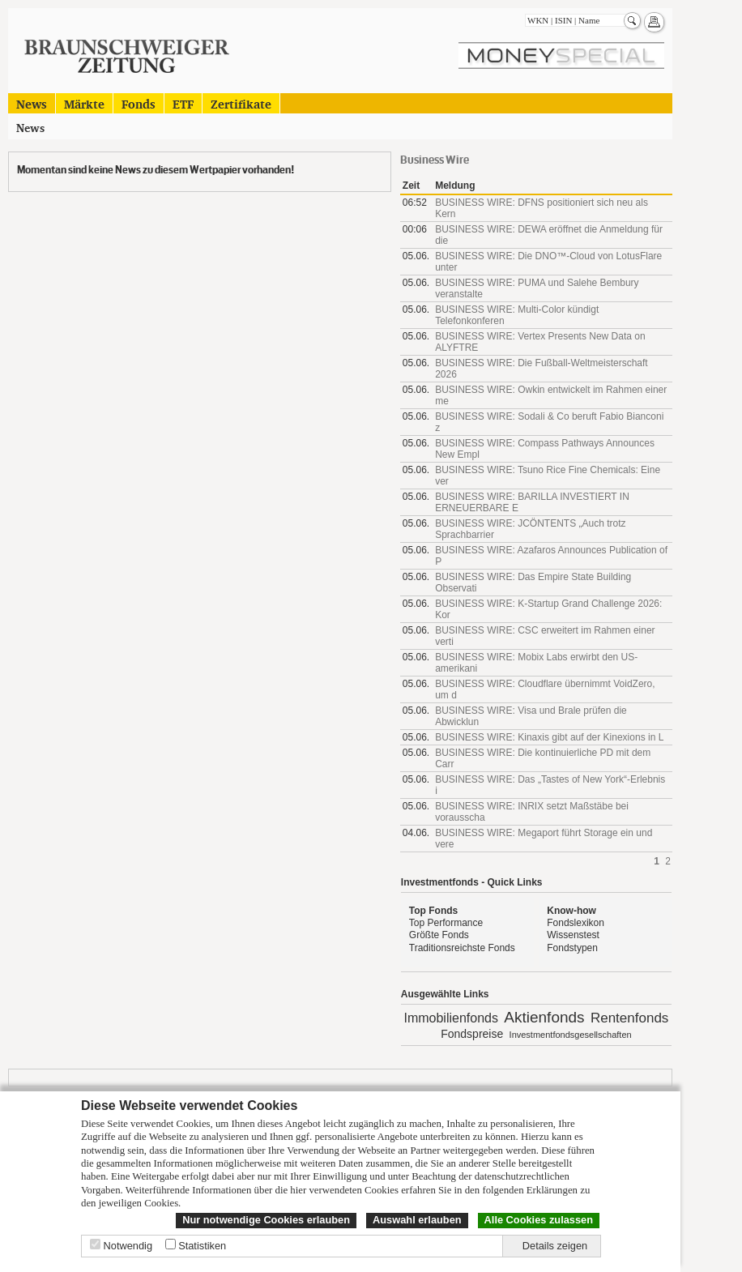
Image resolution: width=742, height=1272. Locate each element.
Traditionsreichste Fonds (462, 948)
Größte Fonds (439, 935)
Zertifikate (241, 103)
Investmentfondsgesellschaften (571, 1034)
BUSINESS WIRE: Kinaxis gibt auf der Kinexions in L (549, 737)
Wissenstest (573, 935)
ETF (183, 103)
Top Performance (446, 922)
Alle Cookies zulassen (538, 1220)
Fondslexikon (575, 922)
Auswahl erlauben (417, 1220)
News (31, 103)
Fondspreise (472, 1033)
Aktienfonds (544, 1017)
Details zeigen (554, 1246)
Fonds (139, 103)
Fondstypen (572, 948)
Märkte (84, 103)
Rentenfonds (629, 1018)
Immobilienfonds (450, 1018)
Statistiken (202, 1246)
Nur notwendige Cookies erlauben (266, 1220)
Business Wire (434, 160)
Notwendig (128, 1246)
